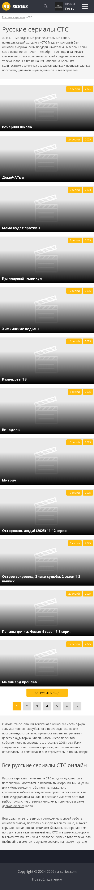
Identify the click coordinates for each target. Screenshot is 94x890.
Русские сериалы (13, 17)
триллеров (65, 801)
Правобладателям (47, 879)
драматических (13, 806)
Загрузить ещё (47, 693)
